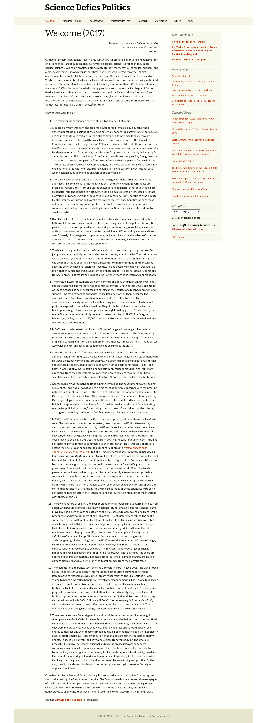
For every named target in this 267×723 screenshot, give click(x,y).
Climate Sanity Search (68, 699)
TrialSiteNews (96, 20)
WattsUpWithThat (120, 20)
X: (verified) (196, 225)
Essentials (50, 20)
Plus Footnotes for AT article (188, 41)
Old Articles (161, 20)
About (191, 20)
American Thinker (72, 20)
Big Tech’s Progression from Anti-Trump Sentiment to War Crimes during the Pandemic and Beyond (194, 50)
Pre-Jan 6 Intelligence (183, 160)
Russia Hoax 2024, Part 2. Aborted (189, 95)
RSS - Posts (178, 237)
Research (143, 20)
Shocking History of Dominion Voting (190, 188)
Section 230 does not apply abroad (191, 59)
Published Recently (182, 76)
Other (177, 20)
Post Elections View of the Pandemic (190, 195)
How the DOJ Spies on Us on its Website (192, 90)
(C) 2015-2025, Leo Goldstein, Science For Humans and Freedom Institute (133, 716)
